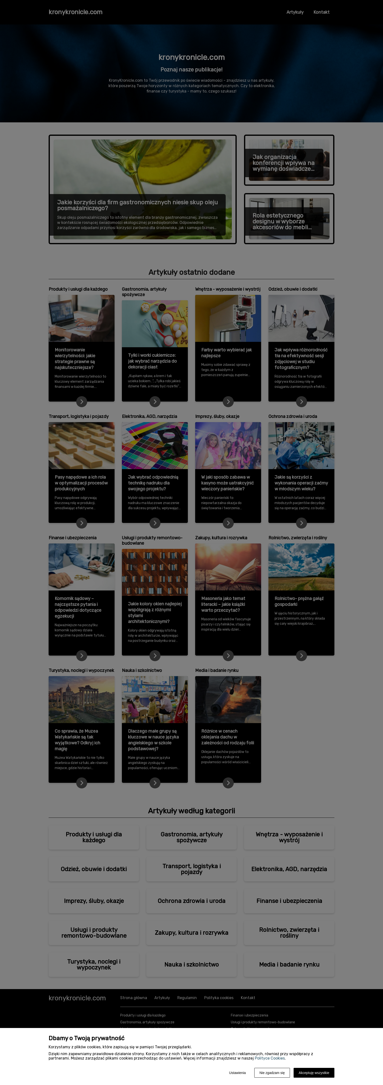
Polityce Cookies (270, 1058)
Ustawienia (237, 1073)
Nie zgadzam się (272, 1073)
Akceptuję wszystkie (314, 1073)
